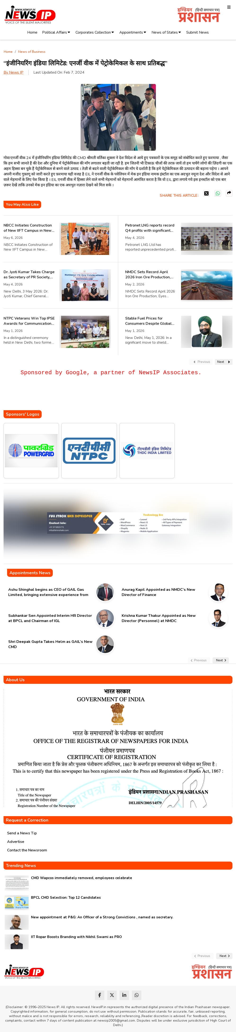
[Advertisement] (90, 396)
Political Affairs (54, 32)
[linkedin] (124, 995)
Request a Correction (27, 820)
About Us (15, 680)
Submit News (197, 32)
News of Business (31, 51)
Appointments (131, 32)
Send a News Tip (22, 833)
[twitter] (112, 995)
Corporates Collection (93, 32)
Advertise (15, 841)
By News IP (13, 72)
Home (32, 32)
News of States (164, 32)
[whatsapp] (136, 995)
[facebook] (99, 995)
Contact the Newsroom (27, 850)
